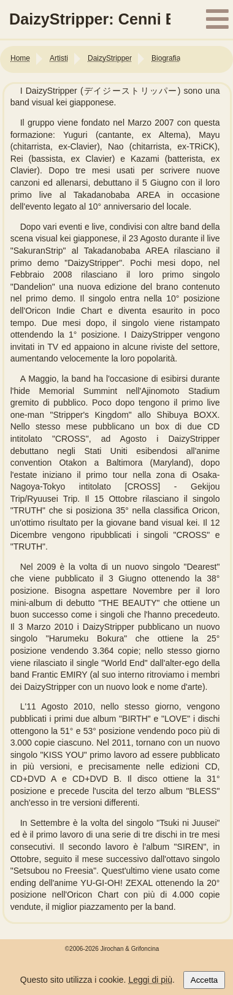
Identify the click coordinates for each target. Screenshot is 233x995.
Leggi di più (150, 980)
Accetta (204, 980)
